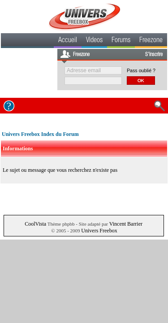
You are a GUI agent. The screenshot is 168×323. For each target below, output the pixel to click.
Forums (121, 40)
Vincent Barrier (125, 224)
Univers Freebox (99, 230)
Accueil (67, 40)
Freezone (151, 40)
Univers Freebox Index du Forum (40, 134)
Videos (94, 40)
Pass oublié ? (141, 70)
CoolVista (35, 224)
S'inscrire (154, 54)
